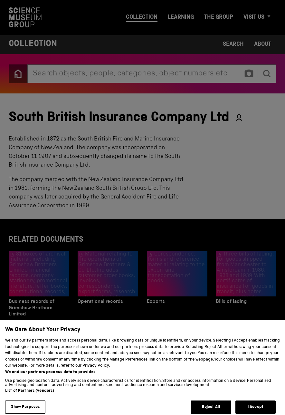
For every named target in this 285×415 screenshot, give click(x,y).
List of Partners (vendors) (29, 395)
